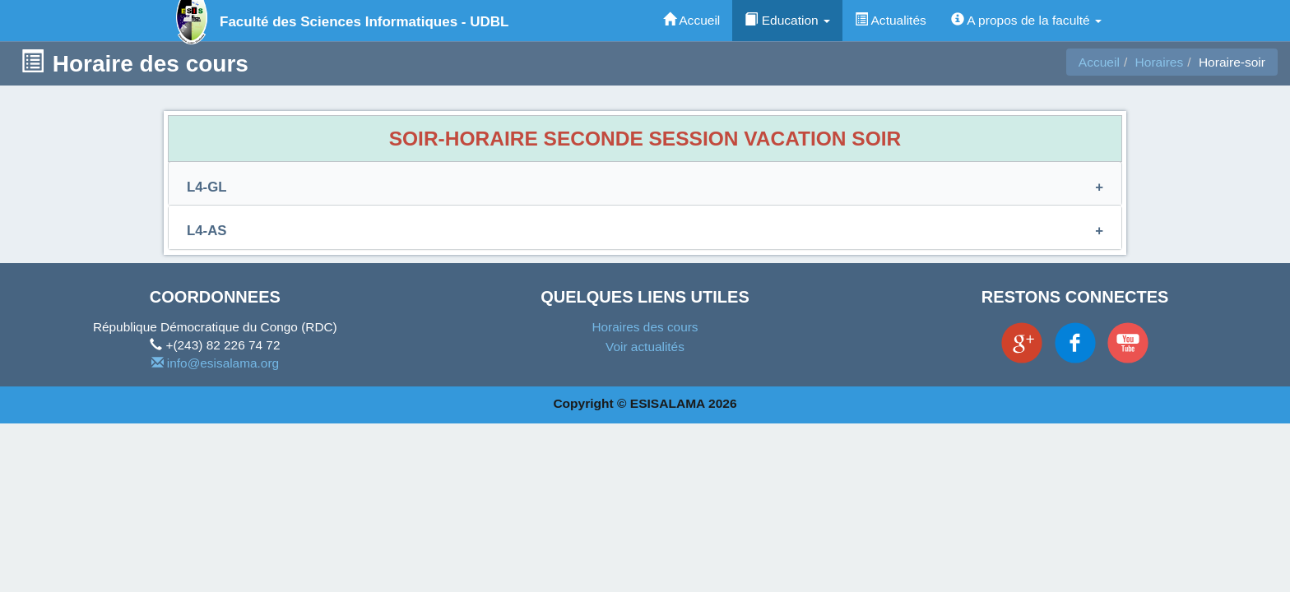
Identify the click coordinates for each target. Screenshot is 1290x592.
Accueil (692, 20)
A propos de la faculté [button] (1026, 20)
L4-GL (206, 187)
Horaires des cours (645, 327)
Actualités (890, 20)
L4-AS (206, 230)
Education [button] (787, 20)
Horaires (1159, 62)
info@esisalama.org (215, 363)
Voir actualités (645, 347)
